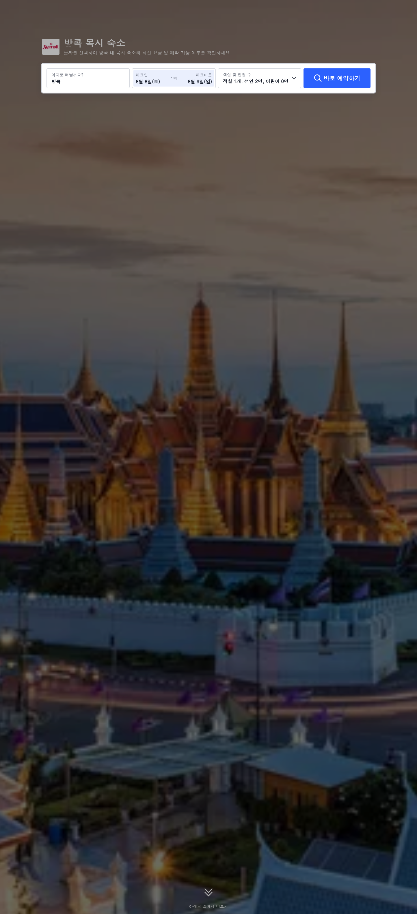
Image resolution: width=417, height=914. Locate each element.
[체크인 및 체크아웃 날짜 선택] (153, 78)
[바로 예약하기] (337, 78)
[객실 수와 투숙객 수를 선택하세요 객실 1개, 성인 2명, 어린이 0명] (259, 78)
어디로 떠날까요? (67, 74)
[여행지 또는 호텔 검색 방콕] (88, 78)
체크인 (142, 74)
